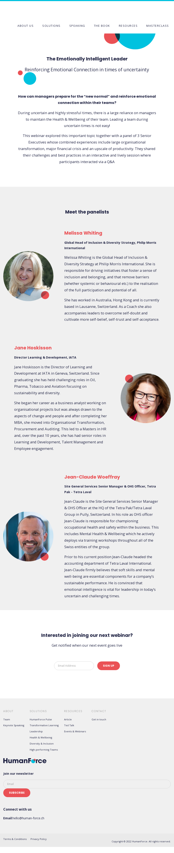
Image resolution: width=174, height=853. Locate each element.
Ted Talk (69, 725)
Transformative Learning (44, 725)
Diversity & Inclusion (42, 743)
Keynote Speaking (13, 725)
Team (6, 719)
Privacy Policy (39, 839)
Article (68, 719)
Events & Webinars (75, 731)
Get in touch (99, 719)
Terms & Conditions (15, 839)
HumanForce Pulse (41, 719)
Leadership (36, 731)
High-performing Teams (44, 749)
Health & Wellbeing (41, 737)
